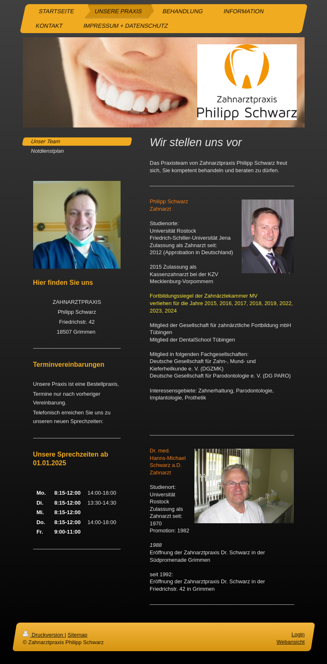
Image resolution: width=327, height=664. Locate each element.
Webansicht (290, 642)
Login (298, 634)
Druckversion (44, 635)
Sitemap (77, 635)
